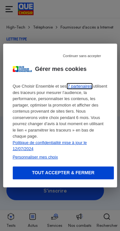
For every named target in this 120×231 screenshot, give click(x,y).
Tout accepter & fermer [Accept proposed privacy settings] (63, 172)
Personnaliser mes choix (35, 157)
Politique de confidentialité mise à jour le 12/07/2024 (49, 145)
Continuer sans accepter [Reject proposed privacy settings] (82, 56)
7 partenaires (80, 86)
